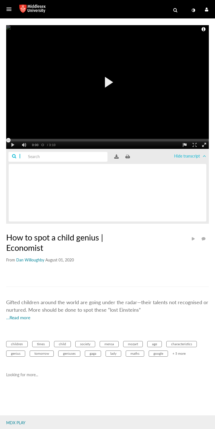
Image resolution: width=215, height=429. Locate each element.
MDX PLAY (15, 422)
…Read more (18, 317)
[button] (10, 9)
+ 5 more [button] (179, 353)
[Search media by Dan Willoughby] (30, 260)
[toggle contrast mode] (193, 10)
